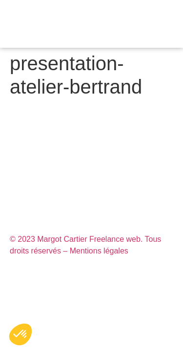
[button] (175, 24)
